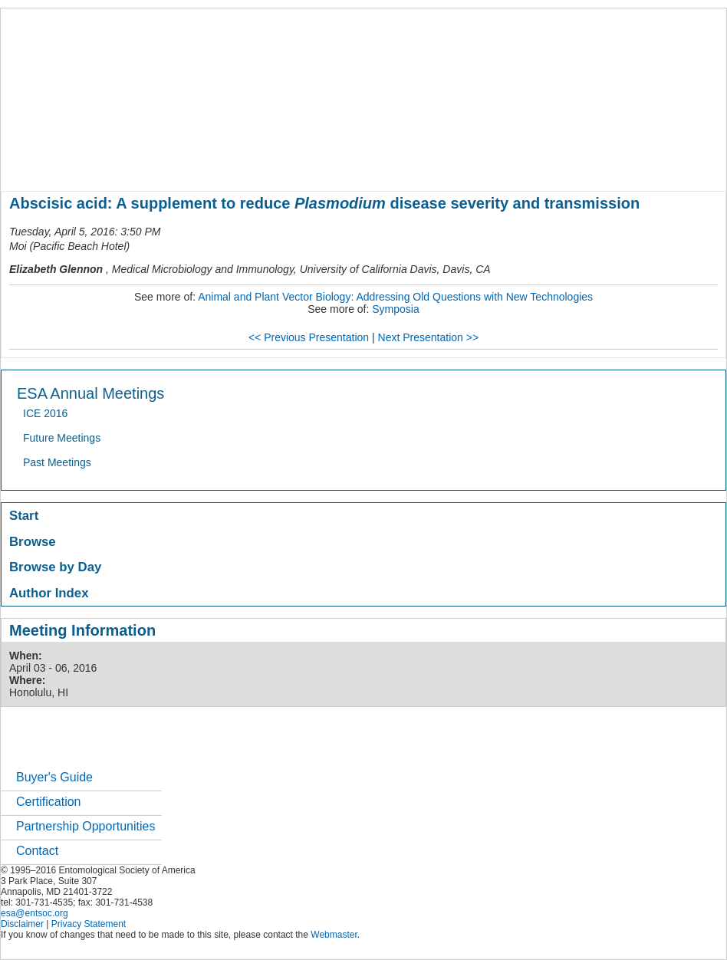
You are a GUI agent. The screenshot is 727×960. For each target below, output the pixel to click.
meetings (258, 164)
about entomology (83, 164)
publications (323, 164)
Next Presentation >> (428, 337)
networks (566, 164)
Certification (48, 801)
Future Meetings (61, 438)
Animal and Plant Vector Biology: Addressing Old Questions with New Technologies (395, 297)
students (460, 164)
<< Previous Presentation (308, 337)
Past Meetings (57, 462)
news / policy (396, 164)
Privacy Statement (88, 924)
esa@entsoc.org (34, 913)
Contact (37, 850)
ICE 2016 (45, 413)
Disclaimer (22, 924)
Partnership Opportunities (85, 826)
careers (512, 164)
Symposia (395, 309)
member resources (181, 164)
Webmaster (334, 934)
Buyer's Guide (54, 777)
